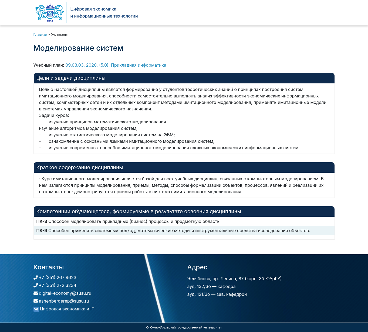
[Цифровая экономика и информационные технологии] (49, 12)
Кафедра (185, 12)
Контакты (306, 12)
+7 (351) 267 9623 (54, 277)
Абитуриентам (219, 12)
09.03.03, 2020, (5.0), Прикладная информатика (115, 65)
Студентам (255, 12)
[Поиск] (326, 13)
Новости (283, 12)
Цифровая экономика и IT (63, 308)
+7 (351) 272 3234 (54, 285)
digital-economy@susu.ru (62, 293)
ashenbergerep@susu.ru (61, 301)
